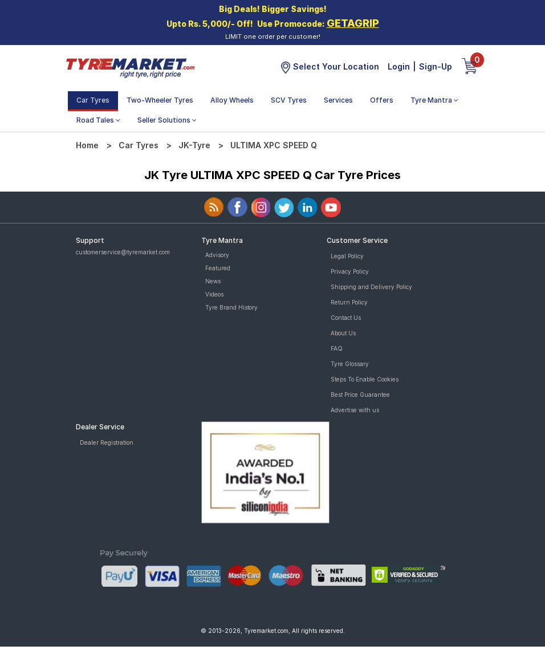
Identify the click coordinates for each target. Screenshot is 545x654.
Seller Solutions (167, 120)
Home (87, 145)
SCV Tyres (289, 100)
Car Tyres (92, 100)
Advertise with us (355, 410)
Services (338, 100)
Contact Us (346, 317)
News (213, 281)
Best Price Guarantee (360, 394)
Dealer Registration (106, 442)
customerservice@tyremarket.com (123, 252)
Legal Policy (347, 256)
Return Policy (349, 302)
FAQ (337, 348)
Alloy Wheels (232, 100)
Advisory (217, 254)
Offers (381, 100)
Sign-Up (435, 66)
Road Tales (98, 120)
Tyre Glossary (350, 363)
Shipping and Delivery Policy (371, 286)
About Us (343, 333)
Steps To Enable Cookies (364, 379)
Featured (217, 268)
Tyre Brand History (231, 307)
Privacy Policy (350, 271)
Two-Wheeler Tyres (160, 100)
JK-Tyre (194, 145)
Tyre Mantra (434, 100)
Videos (214, 294)
